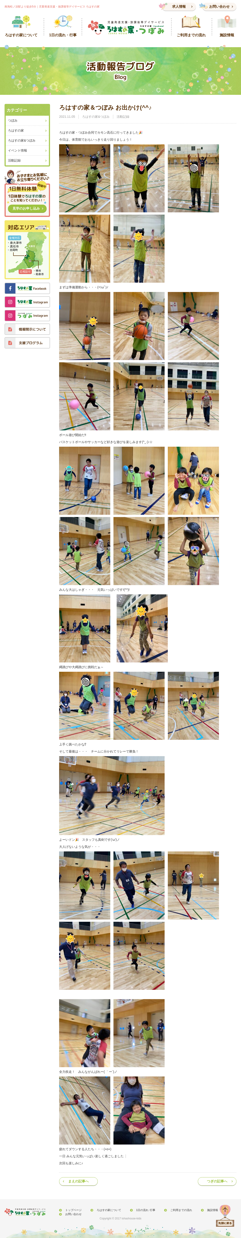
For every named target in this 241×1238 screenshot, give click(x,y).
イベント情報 (17, 150)
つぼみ (13, 120)
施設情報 (201, 1210)
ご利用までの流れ (172, 1210)
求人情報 (179, 6)
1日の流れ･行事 (139, 1210)
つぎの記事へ (217, 1181)
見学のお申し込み (26, 208)
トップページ (72, 1210)
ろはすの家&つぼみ (96, 116)
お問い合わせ (219, 6)
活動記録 (123, 116)
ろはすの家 (16, 130)
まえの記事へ (78, 1181)
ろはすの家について (105, 1210)
